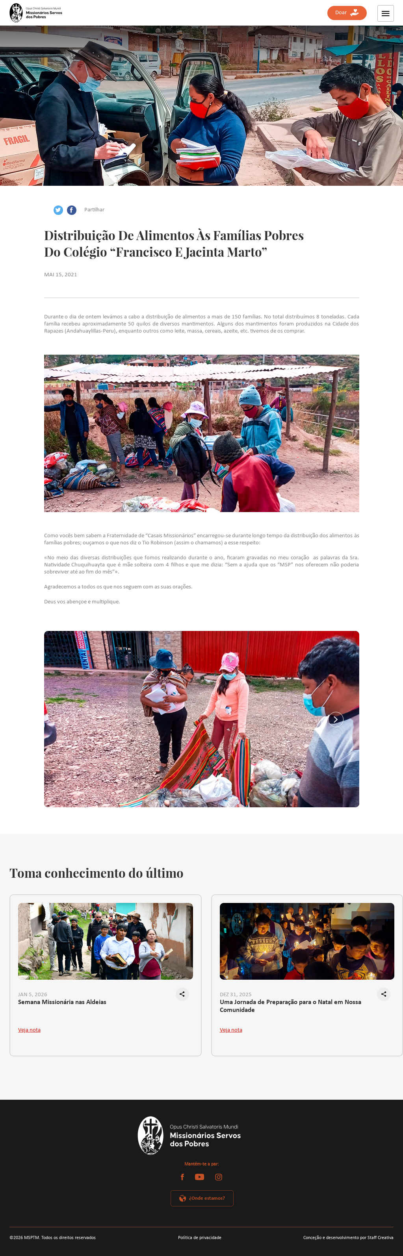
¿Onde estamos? (207, 1198)
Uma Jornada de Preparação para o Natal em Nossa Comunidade (290, 1006)
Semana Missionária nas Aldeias (62, 1002)
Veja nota (29, 1030)
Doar (347, 13)
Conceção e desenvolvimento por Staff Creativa (348, 1238)
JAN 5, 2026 (32, 995)
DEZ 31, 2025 (236, 995)
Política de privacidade (199, 1238)
